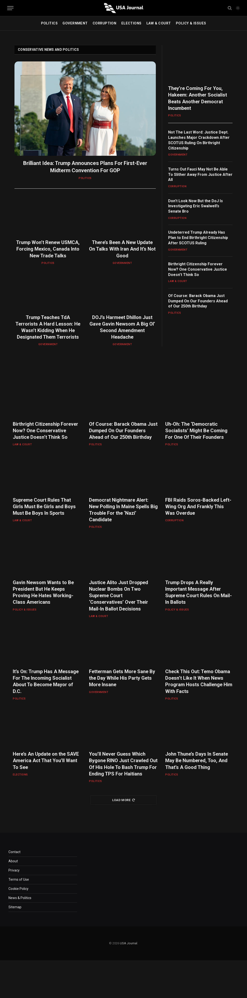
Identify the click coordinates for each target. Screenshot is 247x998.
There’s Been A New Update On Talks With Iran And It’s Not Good (122, 248)
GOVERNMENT (75, 23)
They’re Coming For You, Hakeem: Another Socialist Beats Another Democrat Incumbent (197, 98)
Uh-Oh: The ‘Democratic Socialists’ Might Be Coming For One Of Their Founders (196, 430)
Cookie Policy (18, 889)
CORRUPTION (104, 23)
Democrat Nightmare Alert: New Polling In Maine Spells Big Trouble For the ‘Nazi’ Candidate (123, 510)
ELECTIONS (131, 23)
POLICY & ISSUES (191, 23)
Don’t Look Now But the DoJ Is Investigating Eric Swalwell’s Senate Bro (195, 206)
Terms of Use (18, 879)
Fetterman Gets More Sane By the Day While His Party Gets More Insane (122, 678)
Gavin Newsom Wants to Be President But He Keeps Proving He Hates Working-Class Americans (43, 592)
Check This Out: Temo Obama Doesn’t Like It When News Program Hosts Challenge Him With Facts (198, 681)
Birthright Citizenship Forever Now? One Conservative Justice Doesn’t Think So (197, 269)
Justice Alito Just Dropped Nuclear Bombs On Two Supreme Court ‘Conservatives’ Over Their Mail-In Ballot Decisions (118, 596)
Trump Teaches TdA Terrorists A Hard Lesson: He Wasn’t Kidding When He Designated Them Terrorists (47, 327)
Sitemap (14, 907)
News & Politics (19, 898)
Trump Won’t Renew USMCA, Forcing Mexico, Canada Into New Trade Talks (48, 248)
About (13, 861)
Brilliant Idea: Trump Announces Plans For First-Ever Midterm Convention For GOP (85, 166)
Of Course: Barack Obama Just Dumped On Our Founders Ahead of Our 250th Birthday (198, 301)
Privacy (14, 870)
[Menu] (10, 8)
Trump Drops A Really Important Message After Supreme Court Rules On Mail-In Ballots (198, 592)
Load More (123, 800)
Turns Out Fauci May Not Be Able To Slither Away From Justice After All (200, 174)
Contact (14, 852)
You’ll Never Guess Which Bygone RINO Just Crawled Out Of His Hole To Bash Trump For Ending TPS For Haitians (123, 764)
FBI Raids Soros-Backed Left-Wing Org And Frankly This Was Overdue (198, 506)
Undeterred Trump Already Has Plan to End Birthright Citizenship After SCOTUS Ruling (198, 237)
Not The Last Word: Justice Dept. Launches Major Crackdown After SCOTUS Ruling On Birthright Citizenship (199, 140)
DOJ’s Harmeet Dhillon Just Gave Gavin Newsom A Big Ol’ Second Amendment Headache (122, 327)
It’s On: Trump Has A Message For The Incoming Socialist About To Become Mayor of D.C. (46, 681)
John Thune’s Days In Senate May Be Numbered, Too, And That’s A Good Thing (196, 760)
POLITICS (49, 23)
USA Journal (128, 943)
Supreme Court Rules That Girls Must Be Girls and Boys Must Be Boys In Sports (44, 506)
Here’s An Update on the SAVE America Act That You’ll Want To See (46, 760)
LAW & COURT (158, 23)
